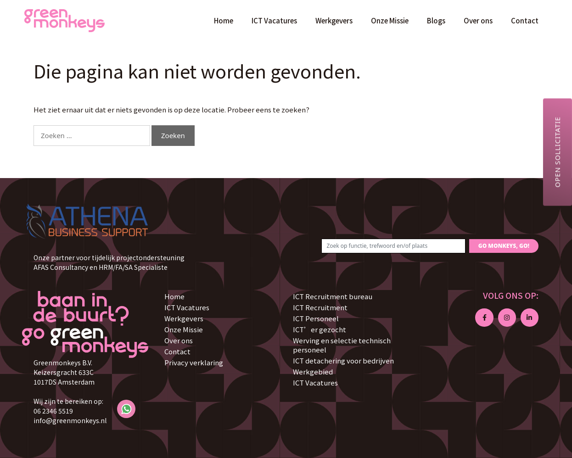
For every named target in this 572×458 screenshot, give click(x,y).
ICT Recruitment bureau (332, 296)
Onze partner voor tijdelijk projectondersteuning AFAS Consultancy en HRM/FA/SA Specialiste (109, 262)
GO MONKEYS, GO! (503, 246)
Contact (524, 20)
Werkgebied (313, 371)
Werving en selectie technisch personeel (342, 344)
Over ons (478, 20)
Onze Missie (390, 20)
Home (223, 20)
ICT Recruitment (320, 307)
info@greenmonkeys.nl (70, 420)
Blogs (436, 20)
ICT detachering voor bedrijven (343, 360)
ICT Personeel (316, 318)
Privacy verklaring (193, 362)
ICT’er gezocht (319, 329)
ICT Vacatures (274, 20)
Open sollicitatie (557, 152)
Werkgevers (334, 20)
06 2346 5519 (53, 410)
